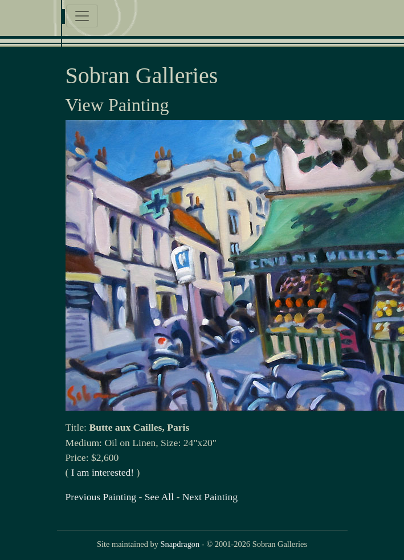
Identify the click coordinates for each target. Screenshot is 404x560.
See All (159, 496)
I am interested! (102, 472)
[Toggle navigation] (82, 16)
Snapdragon (179, 544)
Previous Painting (101, 496)
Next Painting (210, 496)
